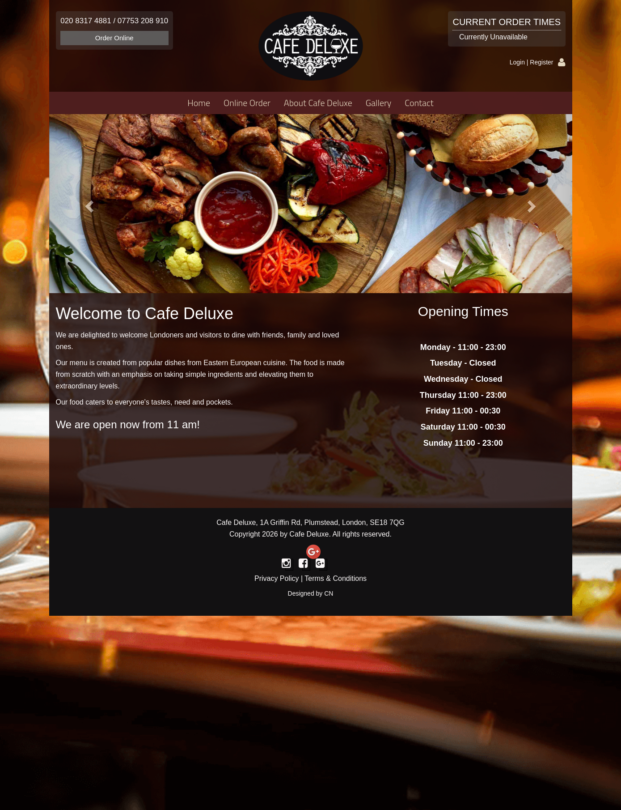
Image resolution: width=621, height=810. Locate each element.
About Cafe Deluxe (318, 103)
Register (541, 62)
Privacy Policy (276, 578)
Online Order (247, 103)
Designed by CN (311, 593)
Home (198, 103)
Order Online (114, 38)
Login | (520, 62)
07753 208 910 (143, 21)
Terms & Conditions (335, 578)
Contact (419, 103)
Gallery (379, 103)
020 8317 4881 (85, 21)
